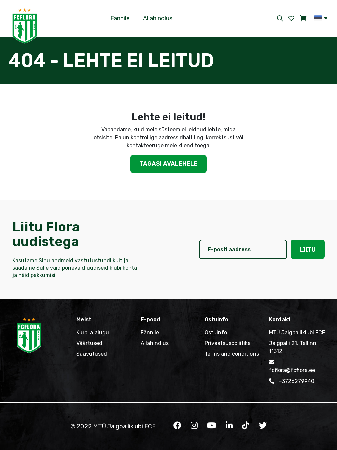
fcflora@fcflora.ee (292, 365)
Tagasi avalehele (168, 163)
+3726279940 (291, 381)
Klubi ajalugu (92, 332)
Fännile (120, 18)
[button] (320, 18)
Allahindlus (157, 18)
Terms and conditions (232, 354)
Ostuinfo (216, 332)
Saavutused (91, 354)
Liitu (308, 249)
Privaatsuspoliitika (228, 343)
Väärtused (89, 343)
